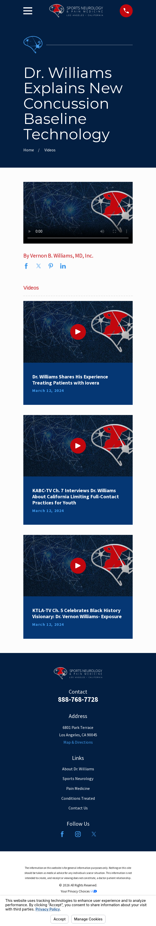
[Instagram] (78, 834)
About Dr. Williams (78, 768)
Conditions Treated (78, 798)
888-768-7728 (78, 699)
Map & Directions (78, 742)
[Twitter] (94, 834)
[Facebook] (62, 834)
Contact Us (78, 807)
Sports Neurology (78, 778)
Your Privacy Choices (79, 891)
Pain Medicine (78, 788)
